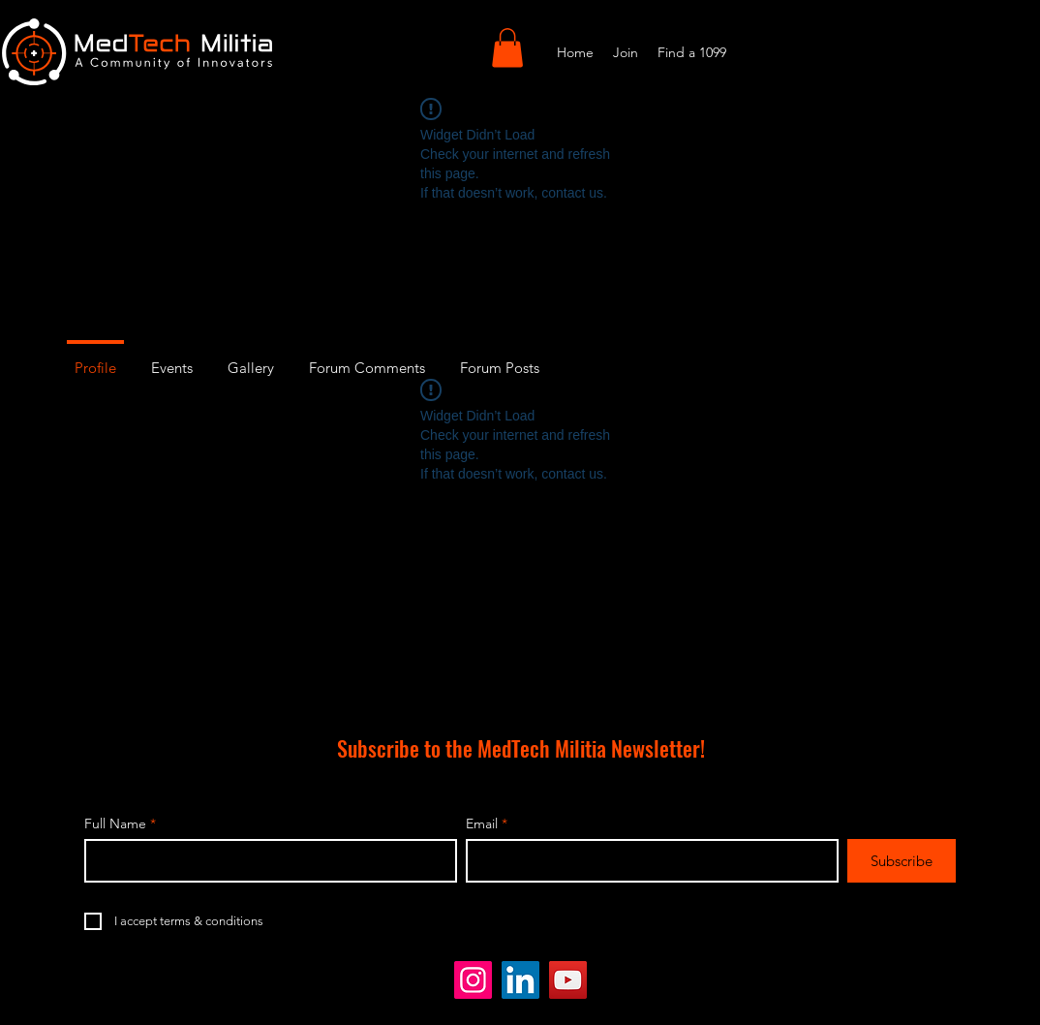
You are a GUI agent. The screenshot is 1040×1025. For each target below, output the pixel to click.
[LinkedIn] (520, 980)
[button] (507, 48)
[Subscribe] (901, 861)
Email (482, 823)
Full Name (115, 823)
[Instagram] (473, 980)
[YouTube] (568, 980)
